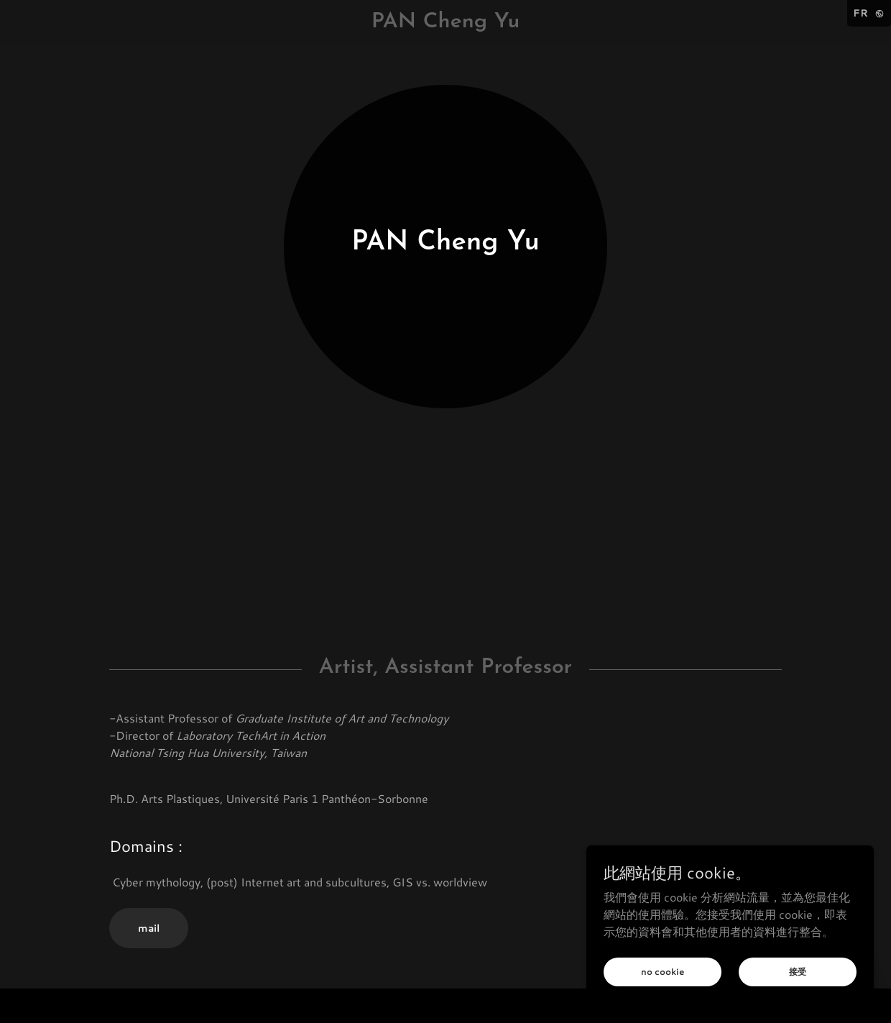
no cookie (662, 971)
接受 (797, 971)
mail (149, 928)
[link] (445, 22)
